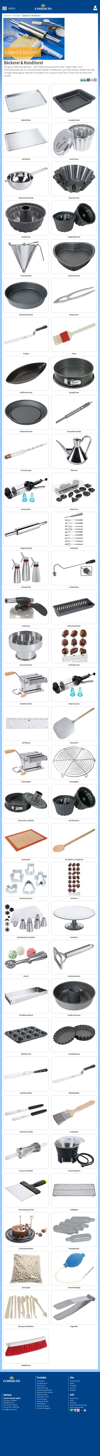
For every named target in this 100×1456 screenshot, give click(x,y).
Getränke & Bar (42, 1401)
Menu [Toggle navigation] (11, 8)
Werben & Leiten (43, 1406)
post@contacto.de (10, 1409)
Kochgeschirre (42, 1383)
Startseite (7, 15)
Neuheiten (41, 1381)
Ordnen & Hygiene (44, 1408)
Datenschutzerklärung (78, 1405)
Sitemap (73, 1403)
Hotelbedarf (41, 1403)
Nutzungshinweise (77, 1407)
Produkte (16, 15)
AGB (71, 1400)
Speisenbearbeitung (44, 1390)
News (72, 1383)
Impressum (74, 1398)
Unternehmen (75, 1381)
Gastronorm (41, 1385)
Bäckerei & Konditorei (31, 15)
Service (73, 1388)
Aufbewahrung (42, 1388)
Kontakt (73, 1390)
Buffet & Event (42, 1394)
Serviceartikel (42, 1399)
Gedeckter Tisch (43, 1397)
